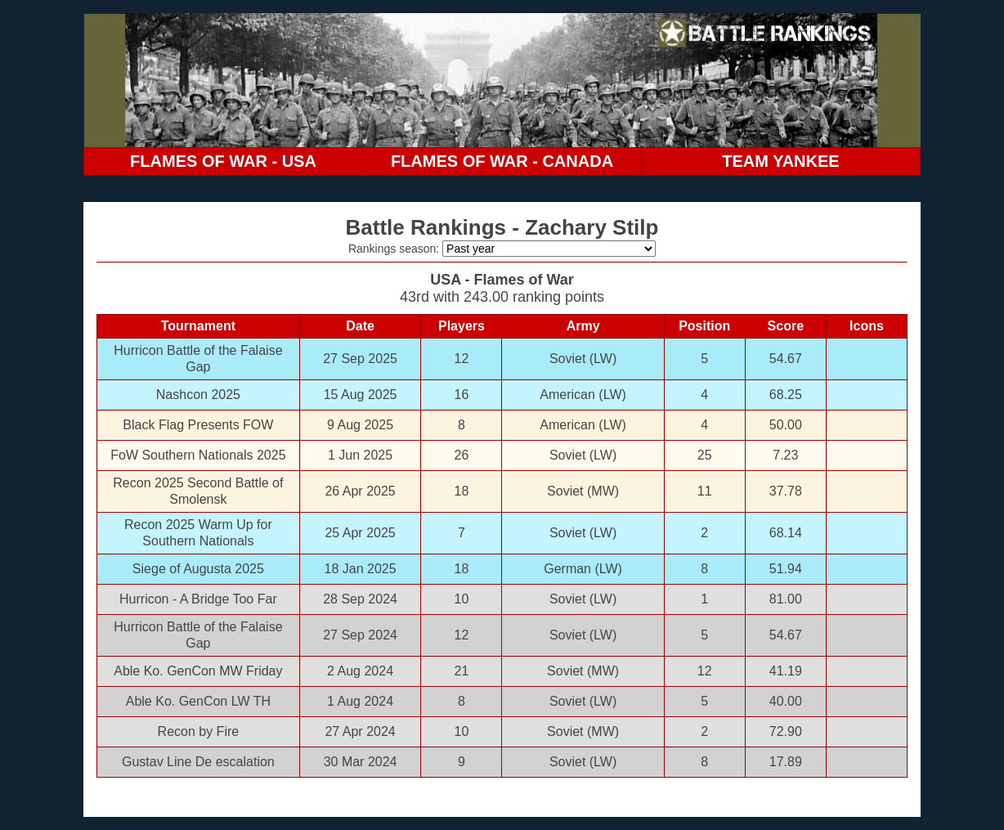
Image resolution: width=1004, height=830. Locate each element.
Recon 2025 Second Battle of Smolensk (198, 491)
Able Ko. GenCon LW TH (198, 701)
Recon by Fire (199, 731)
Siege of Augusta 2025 (198, 569)
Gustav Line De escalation (198, 762)
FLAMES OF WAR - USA (223, 161)
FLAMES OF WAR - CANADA (502, 161)
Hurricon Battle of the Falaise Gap (198, 358)
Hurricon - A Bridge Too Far (198, 599)
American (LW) (583, 395)
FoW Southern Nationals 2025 (197, 455)
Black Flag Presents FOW (198, 425)
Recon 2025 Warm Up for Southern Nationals (198, 533)
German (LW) (583, 569)
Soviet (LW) (582, 359)
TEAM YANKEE (780, 161)
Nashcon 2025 (198, 395)
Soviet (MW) (583, 491)
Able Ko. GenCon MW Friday (198, 671)
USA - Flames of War (502, 279)
